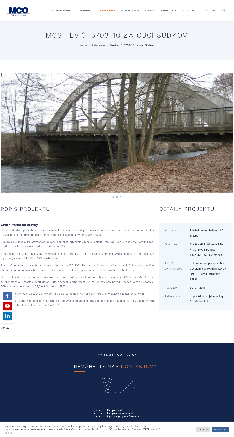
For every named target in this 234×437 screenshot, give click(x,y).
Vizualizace (129, 10)
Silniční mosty (198, 230)
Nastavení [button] (203, 429)
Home (83, 45)
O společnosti (63, 10)
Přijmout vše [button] (220, 429)
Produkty (87, 10)
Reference (108, 10)
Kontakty (191, 10)
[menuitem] (206, 10)
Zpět (5, 328)
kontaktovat (140, 366)
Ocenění (150, 10)
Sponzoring (170, 10)
